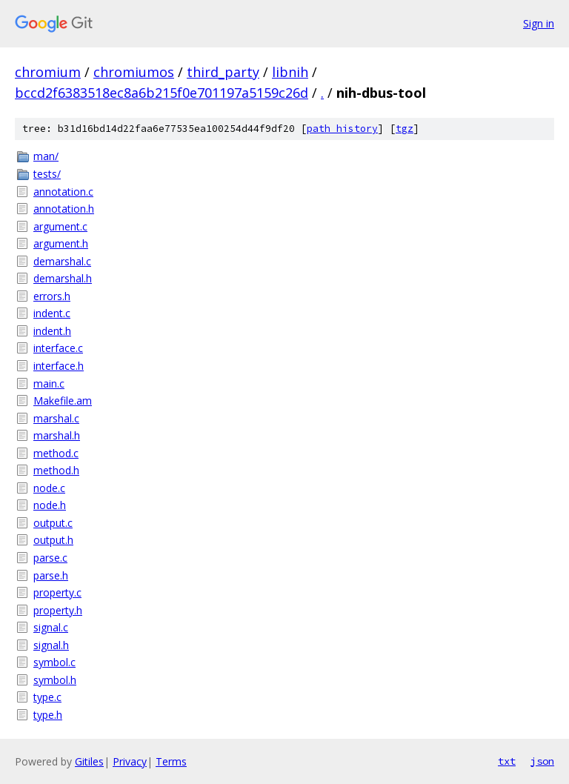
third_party (223, 72)
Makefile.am (62, 400)
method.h (56, 470)
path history (342, 128)
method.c (56, 453)
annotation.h (63, 209)
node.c (49, 488)
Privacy (130, 761)
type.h (47, 715)
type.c (47, 697)
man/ (46, 156)
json (542, 761)
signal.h (51, 645)
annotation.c (63, 192)
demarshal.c (62, 261)
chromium (48, 72)
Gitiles (89, 761)
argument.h (60, 243)
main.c (48, 383)
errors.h (51, 296)
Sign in (538, 23)
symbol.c (54, 662)
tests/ (47, 174)
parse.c (50, 558)
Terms (171, 761)
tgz (404, 128)
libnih (290, 72)
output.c (53, 523)
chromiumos (133, 72)
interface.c (58, 348)
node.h (49, 505)
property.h (57, 610)
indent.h (52, 331)
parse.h (50, 575)
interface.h (58, 366)
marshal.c (56, 418)
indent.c (51, 313)
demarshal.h (62, 278)
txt (507, 761)
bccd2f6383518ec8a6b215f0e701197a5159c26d (161, 93)
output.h (53, 540)
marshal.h (56, 435)
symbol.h (54, 680)
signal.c (50, 627)
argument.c (60, 226)
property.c (57, 592)
